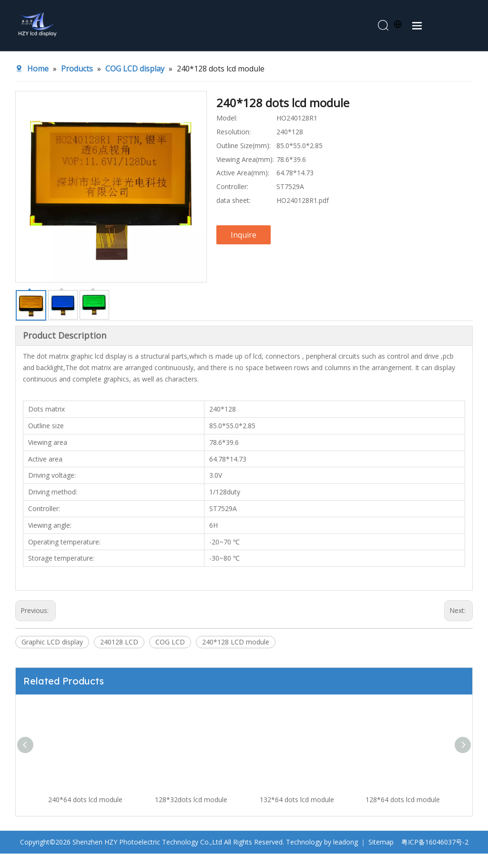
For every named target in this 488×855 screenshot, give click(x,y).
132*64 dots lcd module (297, 800)
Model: (226, 119)
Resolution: (233, 133)
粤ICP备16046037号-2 (434, 843)
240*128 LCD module (235, 643)
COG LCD (170, 643)
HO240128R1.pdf (302, 201)
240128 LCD (119, 643)
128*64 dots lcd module (403, 800)
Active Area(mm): (242, 174)
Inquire (243, 236)
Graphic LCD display (52, 643)
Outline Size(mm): (243, 146)
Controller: (232, 187)
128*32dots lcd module (191, 800)
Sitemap (381, 843)
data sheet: (233, 201)
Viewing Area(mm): (245, 160)
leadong (345, 843)
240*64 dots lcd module (85, 800)
